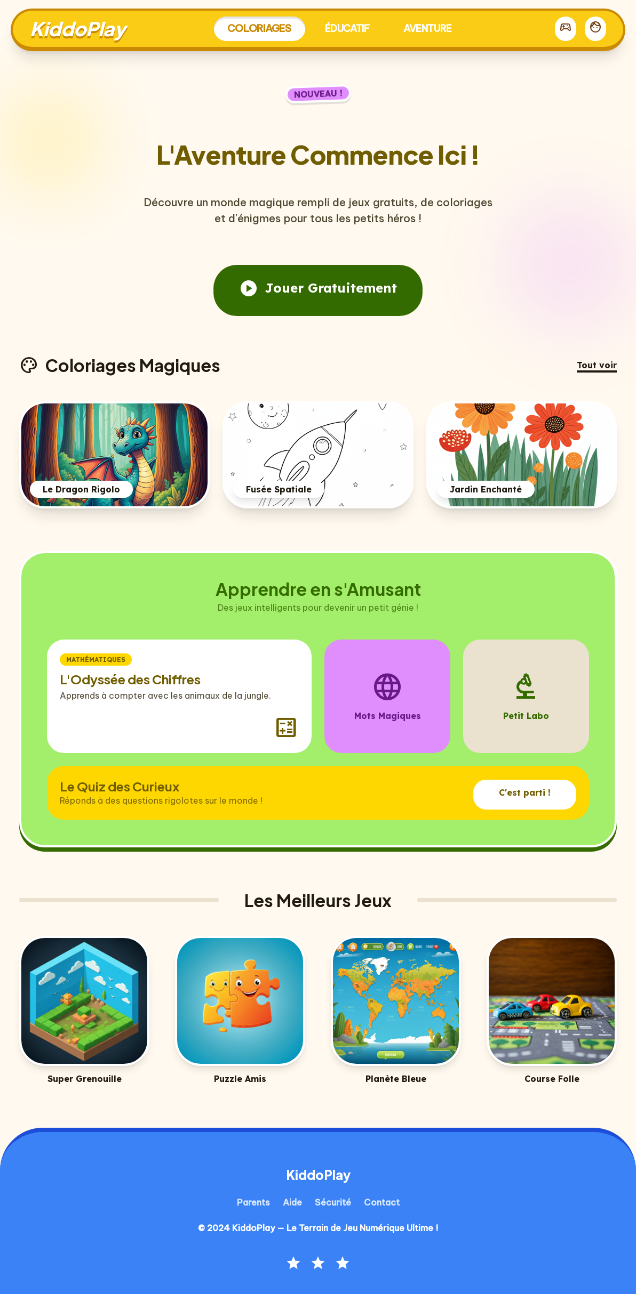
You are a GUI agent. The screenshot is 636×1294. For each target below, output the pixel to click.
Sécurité (333, 1202)
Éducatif (346, 28)
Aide (292, 1202)
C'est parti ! (525, 792)
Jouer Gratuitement (318, 288)
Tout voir (597, 365)
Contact (382, 1202)
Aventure (427, 28)
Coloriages (259, 28)
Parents (253, 1202)
